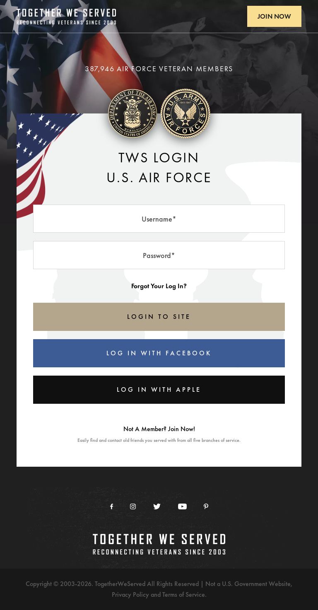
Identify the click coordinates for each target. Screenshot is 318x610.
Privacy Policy (130, 594)
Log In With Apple (159, 389)
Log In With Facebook (159, 353)
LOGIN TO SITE (159, 316)
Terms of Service (183, 594)
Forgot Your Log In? (159, 286)
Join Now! (181, 428)
